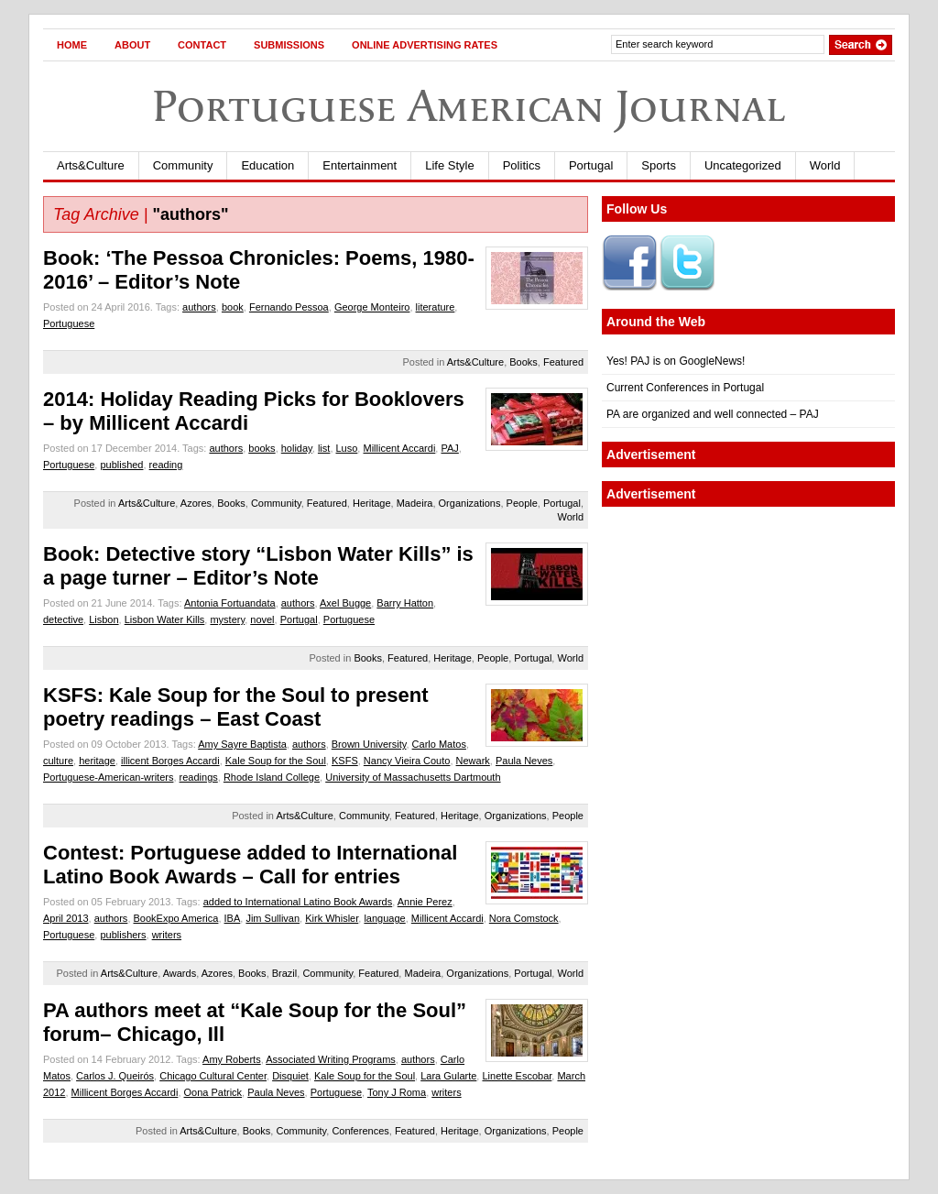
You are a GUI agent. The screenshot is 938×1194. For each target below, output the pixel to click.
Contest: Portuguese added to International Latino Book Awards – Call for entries (250, 864)
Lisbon (103, 619)
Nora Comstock (524, 918)
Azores (196, 503)
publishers (123, 934)
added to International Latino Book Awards (298, 901)
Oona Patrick (213, 1092)
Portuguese (68, 323)
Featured (563, 361)
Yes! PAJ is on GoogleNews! (675, 361)
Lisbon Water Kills (165, 619)
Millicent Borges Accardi (125, 1092)
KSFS (345, 760)
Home (72, 44)
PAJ (449, 448)
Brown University (369, 744)
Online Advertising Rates (424, 44)
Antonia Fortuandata (230, 602)
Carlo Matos (439, 744)
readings (199, 777)
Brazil (285, 973)
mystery (227, 619)
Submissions (289, 44)
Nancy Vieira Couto (407, 760)
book (233, 306)
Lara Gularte (448, 1075)
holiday (296, 448)
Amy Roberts (231, 1059)
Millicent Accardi (399, 448)
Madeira (415, 503)
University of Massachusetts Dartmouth (412, 777)
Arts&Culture (91, 165)
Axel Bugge (345, 602)
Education (267, 165)
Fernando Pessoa (289, 306)
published (121, 464)
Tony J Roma (396, 1092)
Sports (658, 165)
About (132, 44)
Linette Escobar (516, 1075)
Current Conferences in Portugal (685, 387)
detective (63, 619)
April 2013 (66, 918)
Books (523, 361)
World (825, 165)
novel (262, 619)
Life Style (449, 165)
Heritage (372, 503)
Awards (179, 973)
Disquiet (290, 1075)
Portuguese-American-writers (108, 777)
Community (183, 165)
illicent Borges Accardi (170, 760)
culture (58, 760)
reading (166, 464)
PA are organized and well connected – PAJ (712, 414)
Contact (202, 44)
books (261, 448)
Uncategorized (742, 165)
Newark (473, 760)
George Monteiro (372, 306)
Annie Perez (425, 901)
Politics (521, 165)
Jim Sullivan (272, 918)
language (384, 918)
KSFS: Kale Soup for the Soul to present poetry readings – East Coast (235, 707)
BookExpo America (176, 918)
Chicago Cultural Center (213, 1075)
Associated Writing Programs (331, 1059)
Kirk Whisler (331, 918)
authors (199, 306)
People (522, 503)
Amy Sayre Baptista (242, 744)
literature (435, 306)
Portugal (591, 165)
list (324, 448)
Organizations (470, 503)
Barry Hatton (404, 602)
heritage (97, 760)
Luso (347, 448)
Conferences (360, 1130)
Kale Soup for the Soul (275, 760)
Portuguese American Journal (469, 106)
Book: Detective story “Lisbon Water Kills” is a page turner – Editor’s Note (258, 565)
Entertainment (359, 165)
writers (166, 934)
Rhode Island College (272, 777)
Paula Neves (524, 760)
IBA (232, 918)
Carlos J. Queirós (115, 1075)
